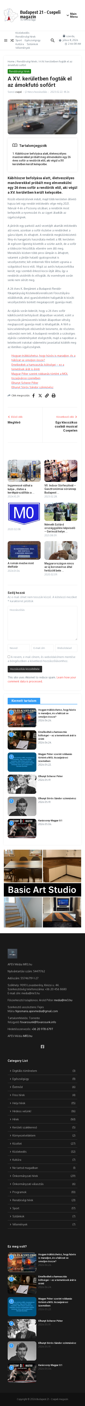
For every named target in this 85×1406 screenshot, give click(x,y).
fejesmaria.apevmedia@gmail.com (36, 1011)
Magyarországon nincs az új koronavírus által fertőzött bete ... (59, 567)
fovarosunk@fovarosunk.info (38, 1022)
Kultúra (20, 44)
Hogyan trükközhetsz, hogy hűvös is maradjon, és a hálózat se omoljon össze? (57, 713)
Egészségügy (32, 40)
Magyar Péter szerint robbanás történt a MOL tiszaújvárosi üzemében (55, 757)
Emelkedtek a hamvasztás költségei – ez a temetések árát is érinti (57, 735)
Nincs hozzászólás (37, 91)
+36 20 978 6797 (42, 1029)
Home (11, 61)
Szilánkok (32, 44)
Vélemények (23, 47)
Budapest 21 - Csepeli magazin (40, 14)
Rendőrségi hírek (26, 36)
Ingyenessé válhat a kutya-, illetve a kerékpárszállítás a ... (21, 489)
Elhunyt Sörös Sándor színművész (32, 387)
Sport (19, 40)
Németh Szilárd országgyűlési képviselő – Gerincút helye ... (59, 528)
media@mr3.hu (63, 1000)
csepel (18, 91)
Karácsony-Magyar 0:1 (50, 820)
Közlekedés (22, 32)
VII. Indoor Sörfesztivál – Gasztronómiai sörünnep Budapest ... (60, 489)
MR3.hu (27, 1036)
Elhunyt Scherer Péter (24, 382)
